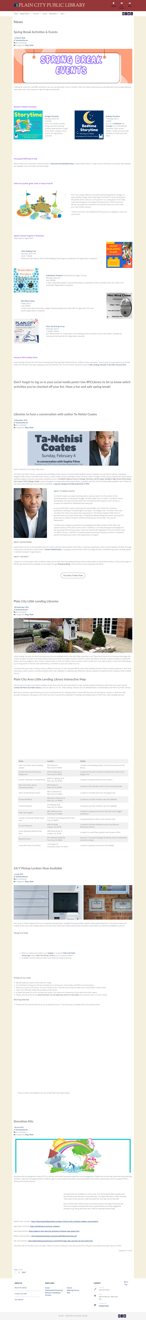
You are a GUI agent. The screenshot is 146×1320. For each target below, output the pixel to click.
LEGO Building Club (28, 251)
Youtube (109, 126)
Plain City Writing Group (55, 326)
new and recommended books (62, 164)
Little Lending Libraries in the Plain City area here (107, 365)
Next (24, 1272)
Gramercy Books (64, 564)
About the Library (20, 1288)
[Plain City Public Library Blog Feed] (132, 13)
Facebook (117, 123)
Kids (68, 1293)
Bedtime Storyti (112, 116)
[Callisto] (50, 5)
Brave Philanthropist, (54, 549)
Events (69, 1288)
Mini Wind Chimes (28, 301)
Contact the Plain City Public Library (27, 687)
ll (46, 116)
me (119, 116)
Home (47, 1288)
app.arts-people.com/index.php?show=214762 (72, 484)
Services (48, 1295)
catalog (50, 953)
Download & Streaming (54, 1290)
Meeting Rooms (73, 1290)
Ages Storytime (53, 116)
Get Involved (19, 1300)
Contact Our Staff (21, 1294)
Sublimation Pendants (54, 275)
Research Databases (53, 1293)
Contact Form (104, 1306)
